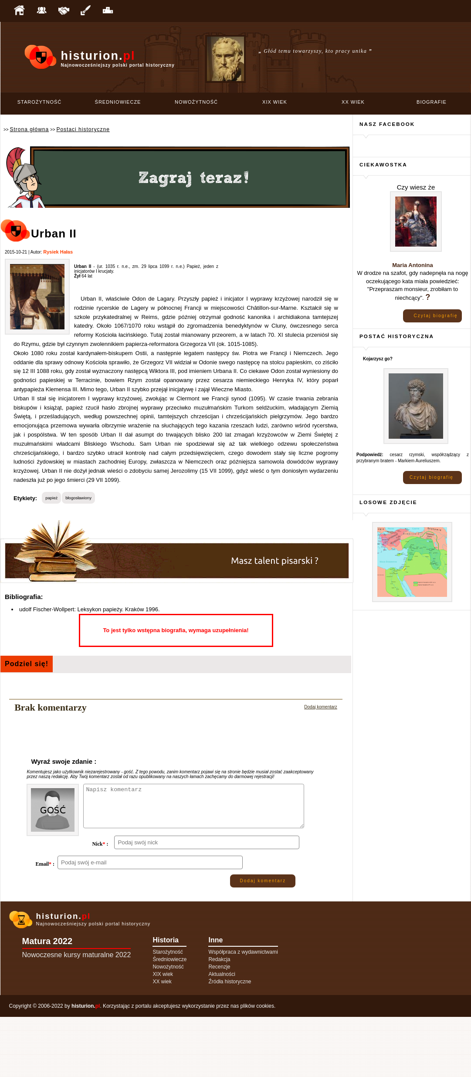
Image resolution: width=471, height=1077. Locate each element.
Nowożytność (196, 102)
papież (51, 497)
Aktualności (221, 1034)
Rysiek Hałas (58, 251)
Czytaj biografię (436, 315)
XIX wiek (274, 102)
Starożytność (39, 102)
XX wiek (353, 102)
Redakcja (219, 1019)
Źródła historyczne (229, 1042)
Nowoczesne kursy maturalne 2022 (76, 1015)
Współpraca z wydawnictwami (243, 1012)
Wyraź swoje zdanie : (63, 761)
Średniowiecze (118, 102)
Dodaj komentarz (320, 706)
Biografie (432, 102)
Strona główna (29, 129)
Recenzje (219, 1027)
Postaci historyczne (82, 129)
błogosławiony (78, 497)
